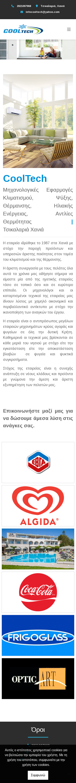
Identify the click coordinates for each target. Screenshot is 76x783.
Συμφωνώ (38, 775)
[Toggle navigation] (69, 29)
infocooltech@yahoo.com (43, 11)
